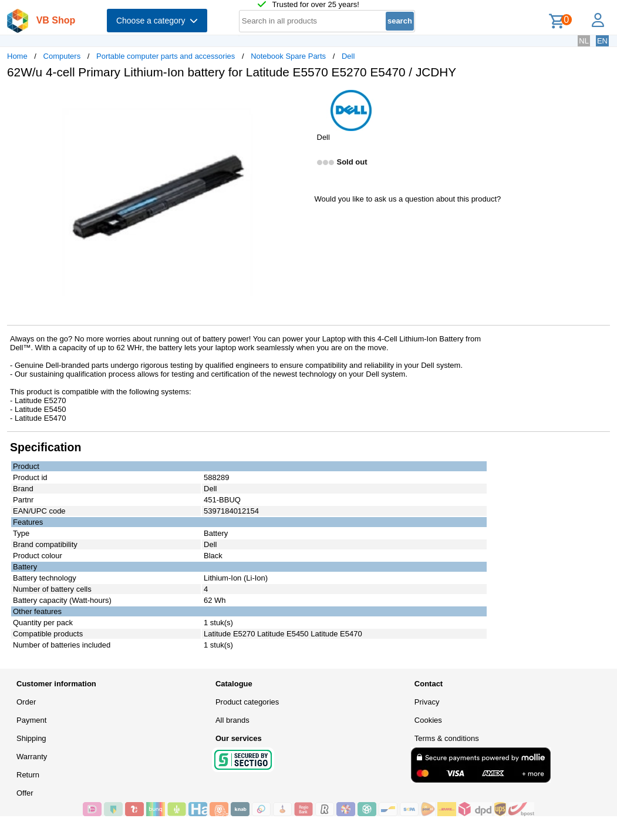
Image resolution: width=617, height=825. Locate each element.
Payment (31, 720)
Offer (24, 793)
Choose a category (157, 20)
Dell (348, 56)
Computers (62, 56)
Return (27, 774)
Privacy (427, 701)
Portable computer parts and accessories (165, 56)
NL (584, 40)
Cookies (428, 720)
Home (17, 56)
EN (602, 40)
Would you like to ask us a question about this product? (408, 198)
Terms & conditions (446, 738)
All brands (232, 720)
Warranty (31, 756)
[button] (298, 100)
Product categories (247, 701)
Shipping (31, 738)
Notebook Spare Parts (288, 56)
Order (26, 701)
